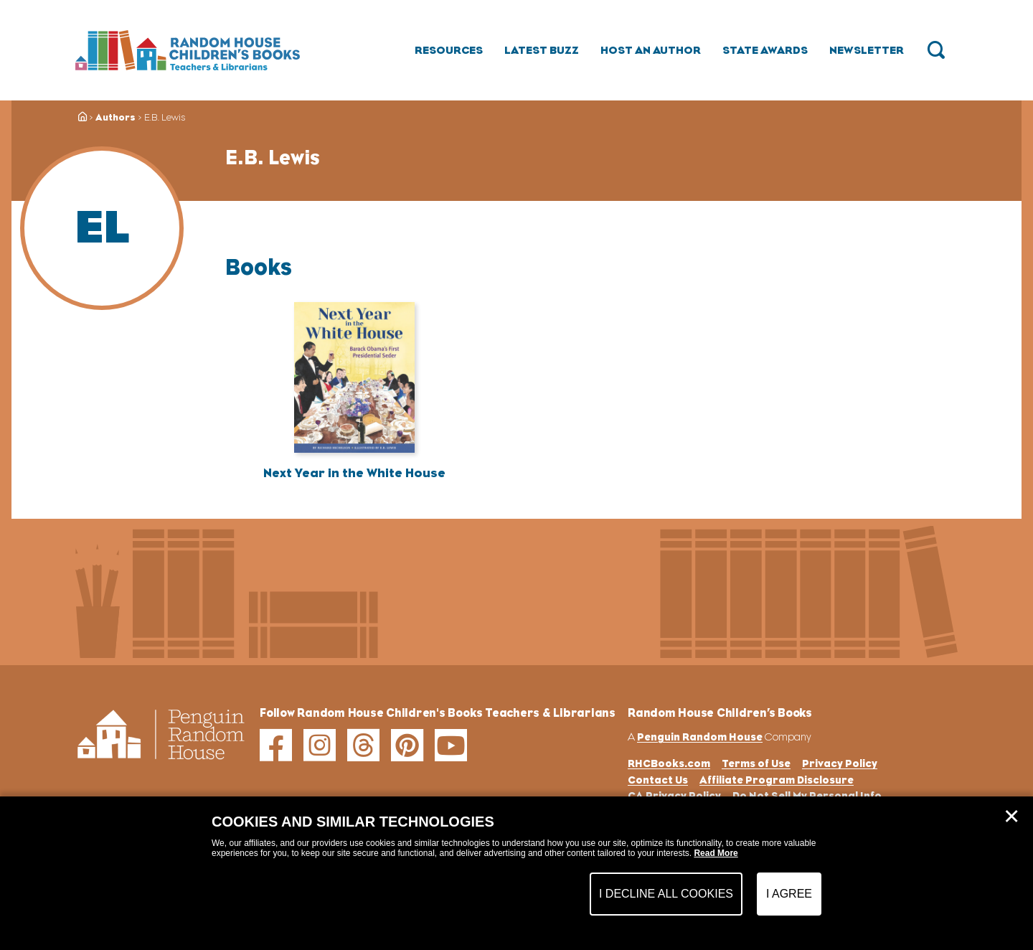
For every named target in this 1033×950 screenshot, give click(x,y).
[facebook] (276, 745)
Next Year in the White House (354, 473)
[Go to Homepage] (187, 50)
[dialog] (516, 873)
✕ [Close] (1011, 816)
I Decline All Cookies (666, 894)
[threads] (363, 745)
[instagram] (319, 745)
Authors (115, 117)
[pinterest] (407, 745)
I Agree (789, 894)
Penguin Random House (700, 736)
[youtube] (451, 745)
